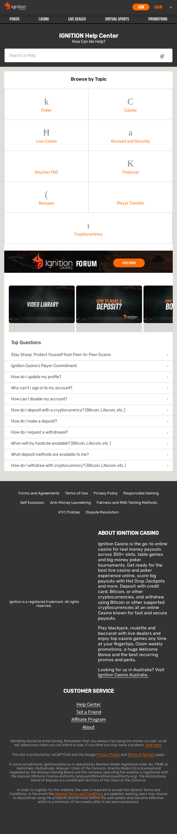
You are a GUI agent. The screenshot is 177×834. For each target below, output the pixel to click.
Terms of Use (76, 493)
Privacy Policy (105, 493)
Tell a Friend (88, 712)
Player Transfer (131, 197)
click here (153, 745)
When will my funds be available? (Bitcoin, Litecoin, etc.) (89, 443)
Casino (44, 19)
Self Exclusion (32, 502)
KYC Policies (69, 512)
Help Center (88, 704)
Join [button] (141, 7)
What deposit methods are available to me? (89, 454)
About (88, 727)
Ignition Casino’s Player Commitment (89, 365)
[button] (14, 19)
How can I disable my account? (89, 399)
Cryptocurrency (88, 228)
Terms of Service (142, 755)
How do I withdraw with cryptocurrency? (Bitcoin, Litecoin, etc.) (89, 465)
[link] (88, 262)
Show (162, 55)
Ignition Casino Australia (123, 674)
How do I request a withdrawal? (89, 432)
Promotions (157, 19)
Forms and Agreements (38, 493)
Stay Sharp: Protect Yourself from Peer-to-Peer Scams (89, 354)
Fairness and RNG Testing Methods (127, 502)
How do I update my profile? (89, 377)
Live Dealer (77, 19)
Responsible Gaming (141, 493)
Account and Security (131, 135)
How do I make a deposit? (89, 421)
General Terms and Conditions (79, 794)
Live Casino (46, 135)
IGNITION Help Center (88, 35)
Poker (14, 19)
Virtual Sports (117, 19)
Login (158, 7)
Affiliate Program (88, 719)
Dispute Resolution (102, 512)
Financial (131, 166)
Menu (170, 7)
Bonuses (46, 197)
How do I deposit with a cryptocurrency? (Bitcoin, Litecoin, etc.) (89, 410)
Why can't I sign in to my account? (89, 388)
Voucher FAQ (46, 166)
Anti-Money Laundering (70, 502)
